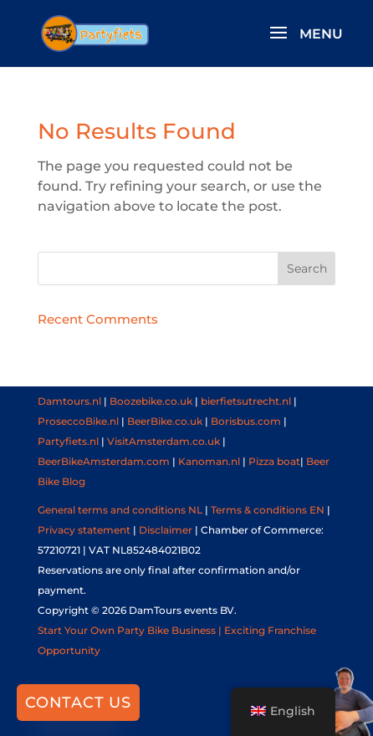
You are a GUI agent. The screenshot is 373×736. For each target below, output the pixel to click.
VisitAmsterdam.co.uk (163, 441)
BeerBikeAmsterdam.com (104, 461)
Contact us (78, 702)
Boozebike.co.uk (151, 401)
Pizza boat (274, 461)
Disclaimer (165, 530)
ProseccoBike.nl (78, 421)
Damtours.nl (69, 401)
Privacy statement (84, 530)
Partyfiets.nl (68, 441)
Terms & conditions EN (267, 509)
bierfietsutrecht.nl (246, 401)
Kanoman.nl (209, 461)
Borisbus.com (246, 421)
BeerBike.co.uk (164, 421)
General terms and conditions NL (120, 509)
